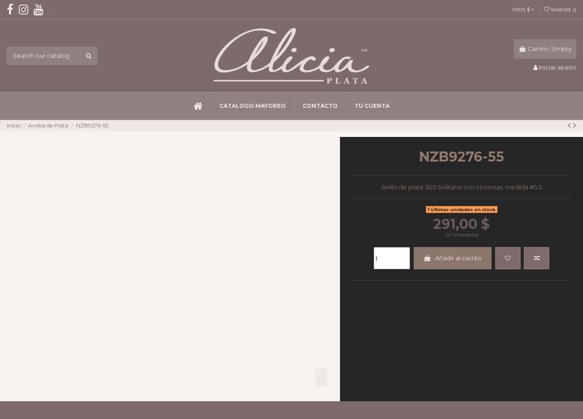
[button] (252, 106)
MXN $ (523, 9)
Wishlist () (560, 9)
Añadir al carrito (452, 258)
